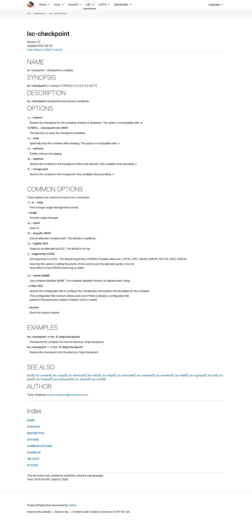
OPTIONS (33, 439)
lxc (29, 375)
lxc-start (92, 375)
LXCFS (102, 4)
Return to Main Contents (48, 49)
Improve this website (39, 511)
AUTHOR (32, 465)
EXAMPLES (33, 452)
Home (42, 4)
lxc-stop (108, 375)
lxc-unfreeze (62, 379)
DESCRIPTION (35, 433)
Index (30, 49)
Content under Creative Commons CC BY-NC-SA (101, 511)
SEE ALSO (33, 458)
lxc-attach (81, 379)
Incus (57, 4)
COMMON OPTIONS (39, 446)
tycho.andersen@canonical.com (67, 394)
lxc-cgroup (196, 375)
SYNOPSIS (33, 426)
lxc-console (144, 375)
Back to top (61, 511)
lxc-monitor (163, 375)
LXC (88, 4)
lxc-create (42, 375)
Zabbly (72, 505)
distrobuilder (121, 4)
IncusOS (73, 4)
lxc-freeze (43, 379)
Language (214, 4)
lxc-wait (180, 375)
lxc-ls (211, 375)
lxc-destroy (75, 375)
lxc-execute (125, 375)
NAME (31, 420)
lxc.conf (97, 379)
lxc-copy (58, 375)
